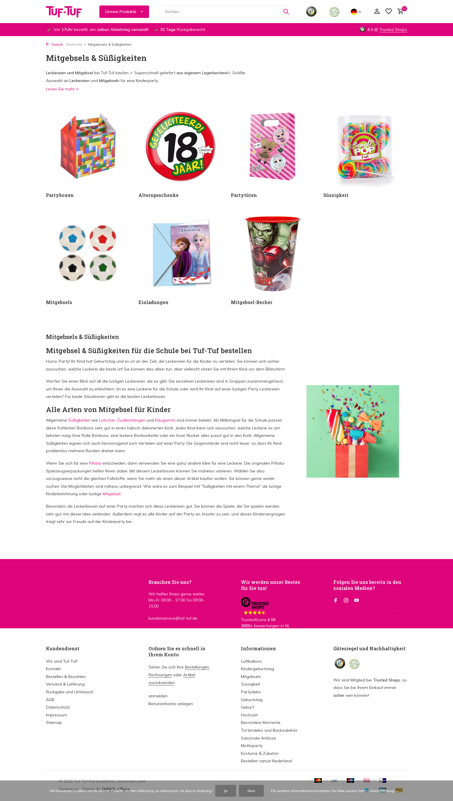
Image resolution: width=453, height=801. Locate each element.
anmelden (158, 695)
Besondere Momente (261, 722)
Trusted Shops (393, 29)
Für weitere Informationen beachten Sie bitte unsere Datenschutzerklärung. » (334, 791)
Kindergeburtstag (257, 668)
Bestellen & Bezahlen (66, 676)
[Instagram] (346, 600)
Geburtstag (252, 699)
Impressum (56, 715)
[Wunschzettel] (388, 11)
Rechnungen (160, 674)
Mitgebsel (111, 493)
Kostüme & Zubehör (260, 753)
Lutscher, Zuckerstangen (121, 420)
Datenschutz (58, 707)
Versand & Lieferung (65, 684)
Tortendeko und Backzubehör (269, 730)
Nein (251, 791)
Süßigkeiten (79, 420)
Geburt (247, 707)
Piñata (95, 463)
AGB (50, 699)
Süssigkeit (250, 684)
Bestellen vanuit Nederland (266, 760)
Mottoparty (252, 745)
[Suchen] (227, 11)
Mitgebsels (251, 676)
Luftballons (251, 661)
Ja (225, 791)
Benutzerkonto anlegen (170, 703)
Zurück (54, 44)
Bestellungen (197, 667)
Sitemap (54, 722)
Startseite (76, 44)
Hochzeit (249, 715)
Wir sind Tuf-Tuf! (61, 661)
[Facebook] (335, 600)
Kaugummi (165, 420)
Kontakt (53, 668)
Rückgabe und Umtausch (70, 691)
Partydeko (251, 691)
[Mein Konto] (377, 11)
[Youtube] (356, 600)
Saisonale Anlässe (258, 738)
